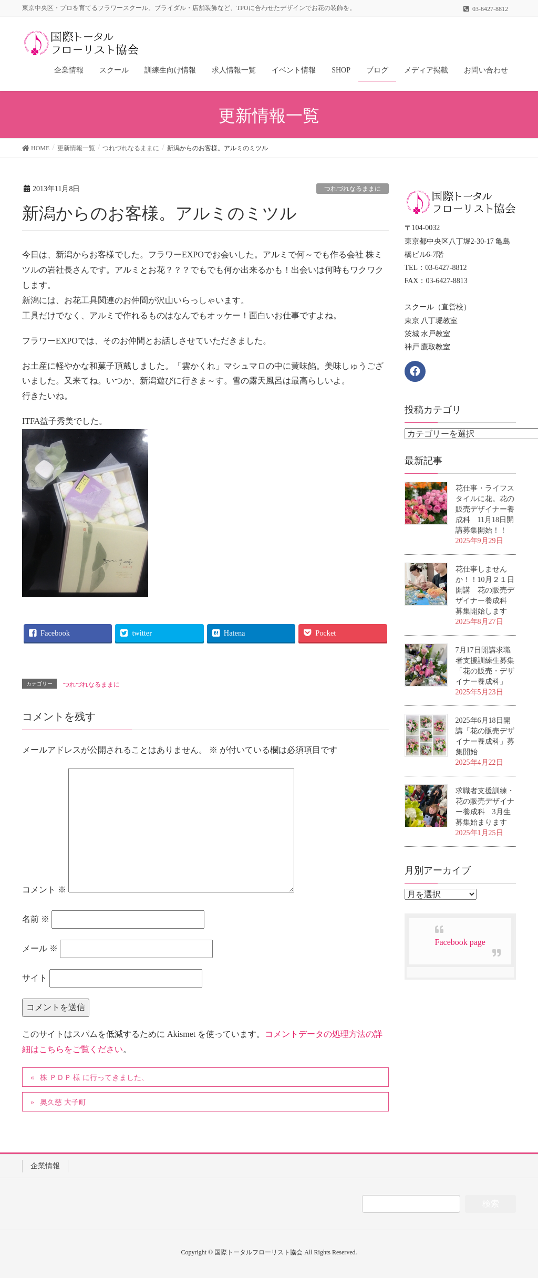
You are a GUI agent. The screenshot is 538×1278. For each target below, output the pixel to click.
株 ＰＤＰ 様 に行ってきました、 (94, 1078)
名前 (35, 919)
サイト (34, 977)
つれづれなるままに (352, 188)
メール (40, 948)
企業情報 (45, 1166)
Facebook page (460, 942)
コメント (44, 889)
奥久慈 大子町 (63, 1102)
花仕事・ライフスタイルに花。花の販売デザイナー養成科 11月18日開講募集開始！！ (485, 509)
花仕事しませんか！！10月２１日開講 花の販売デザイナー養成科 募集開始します (485, 590)
